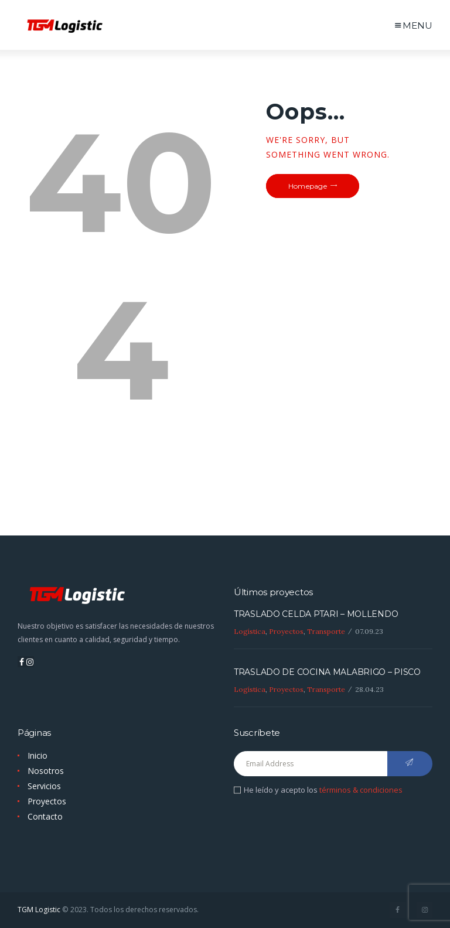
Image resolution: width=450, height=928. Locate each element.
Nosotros (46, 770)
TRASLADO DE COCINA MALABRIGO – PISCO (327, 672)
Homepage (307, 186)
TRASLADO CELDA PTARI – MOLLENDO (316, 614)
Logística (249, 631)
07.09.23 (369, 631)
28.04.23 (369, 689)
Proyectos (286, 631)
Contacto (45, 816)
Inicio (37, 755)
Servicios (44, 785)
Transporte (326, 631)
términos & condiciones (361, 789)
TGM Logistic (39, 910)
